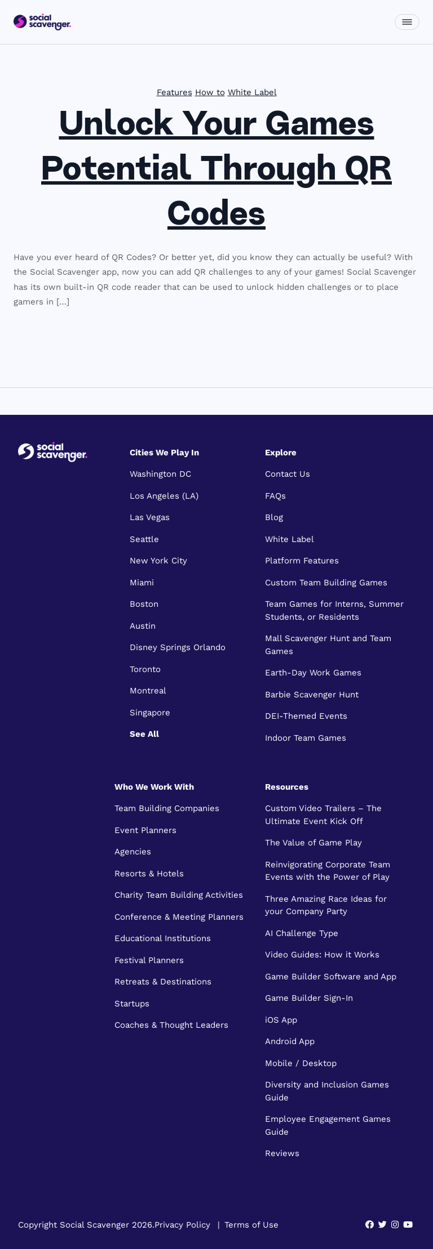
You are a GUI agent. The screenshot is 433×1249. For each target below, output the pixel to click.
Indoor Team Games (305, 738)
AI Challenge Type (301, 933)
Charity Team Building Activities (178, 895)
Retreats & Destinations (162, 982)
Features (174, 92)
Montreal (148, 691)
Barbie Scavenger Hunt (312, 695)
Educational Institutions (162, 938)
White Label (252, 92)
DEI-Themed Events (306, 716)
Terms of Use (251, 1225)
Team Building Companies (166, 808)
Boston (144, 604)
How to (210, 92)
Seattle (144, 539)
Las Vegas (150, 517)
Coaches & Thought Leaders (171, 1025)
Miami (142, 583)
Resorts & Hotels (149, 874)
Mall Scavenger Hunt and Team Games (328, 644)
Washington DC (160, 474)
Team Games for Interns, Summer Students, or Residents (334, 610)
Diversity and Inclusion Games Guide (327, 1091)
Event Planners (145, 830)
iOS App (281, 1020)
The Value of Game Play (313, 843)
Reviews (282, 1153)
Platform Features (302, 561)
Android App (290, 1041)
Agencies (132, 852)
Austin (143, 626)
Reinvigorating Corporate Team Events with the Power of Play (327, 871)
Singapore (150, 713)
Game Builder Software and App (330, 977)
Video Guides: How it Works (322, 955)
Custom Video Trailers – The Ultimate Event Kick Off (323, 814)
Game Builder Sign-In (309, 998)
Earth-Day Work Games (313, 673)
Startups (131, 1004)
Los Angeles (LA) (164, 496)
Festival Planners (149, 960)
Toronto (145, 669)
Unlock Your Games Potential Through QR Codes (216, 171)
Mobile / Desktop (301, 1063)
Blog (274, 517)
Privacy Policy (182, 1225)
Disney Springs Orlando (178, 647)
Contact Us (287, 474)
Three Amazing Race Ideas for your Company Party (326, 905)
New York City (158, 561)
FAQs (275, 496)
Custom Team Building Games (326, 583)
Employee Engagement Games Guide (328, 1125)
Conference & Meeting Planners (179, 917)
